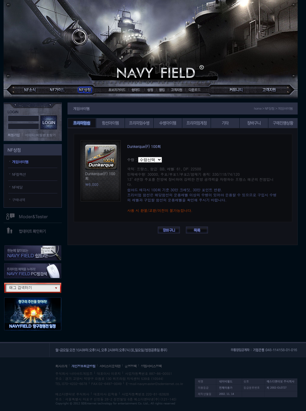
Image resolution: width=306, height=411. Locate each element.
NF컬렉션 (19, 174)
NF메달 (17, 187)
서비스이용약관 (110, 366)
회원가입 (14, 135)
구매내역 (18, 199)
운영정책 (131, 366)
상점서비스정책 (151, 366)
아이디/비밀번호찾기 (40, 135)
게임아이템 (20, 161)
